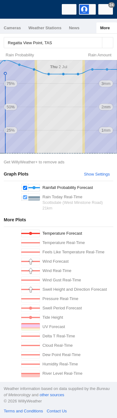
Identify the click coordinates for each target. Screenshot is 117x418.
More (105, 28)
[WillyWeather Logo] (14, 9)
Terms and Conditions (23, 411)
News (74, 28)
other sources (52, 394)
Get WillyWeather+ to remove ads (34, 162)
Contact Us (57, 411)
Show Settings (97, 174)
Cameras (12, 28)
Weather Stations (44, 28)
